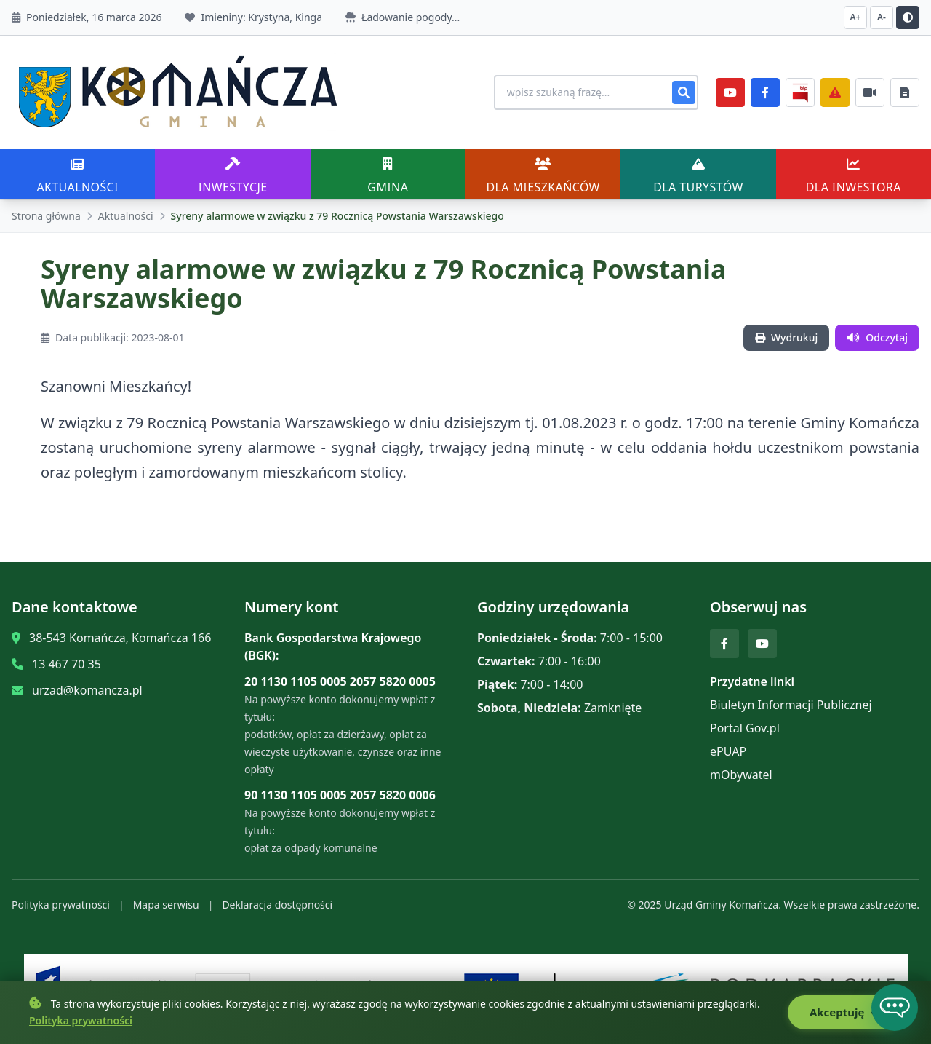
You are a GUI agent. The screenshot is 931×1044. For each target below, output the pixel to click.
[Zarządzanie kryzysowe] (835, 92)
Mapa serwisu (166, 904)
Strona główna (46, 216)
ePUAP (728, 751)
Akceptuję (845, 1012)
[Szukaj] (683, 92)
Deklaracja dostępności (277, 904)
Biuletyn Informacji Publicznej (791, 705)
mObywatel (741, 775)
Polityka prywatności (61, 904)
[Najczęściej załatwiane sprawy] (869, 92)
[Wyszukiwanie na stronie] (593, 92)
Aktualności (125, 216)
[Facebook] (765, 92)
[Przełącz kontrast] (907, 17)
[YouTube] (730, 92)
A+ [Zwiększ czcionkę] (855, 17)
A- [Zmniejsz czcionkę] (881, 17)
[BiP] (800, 92)
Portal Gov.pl (745, 728)
